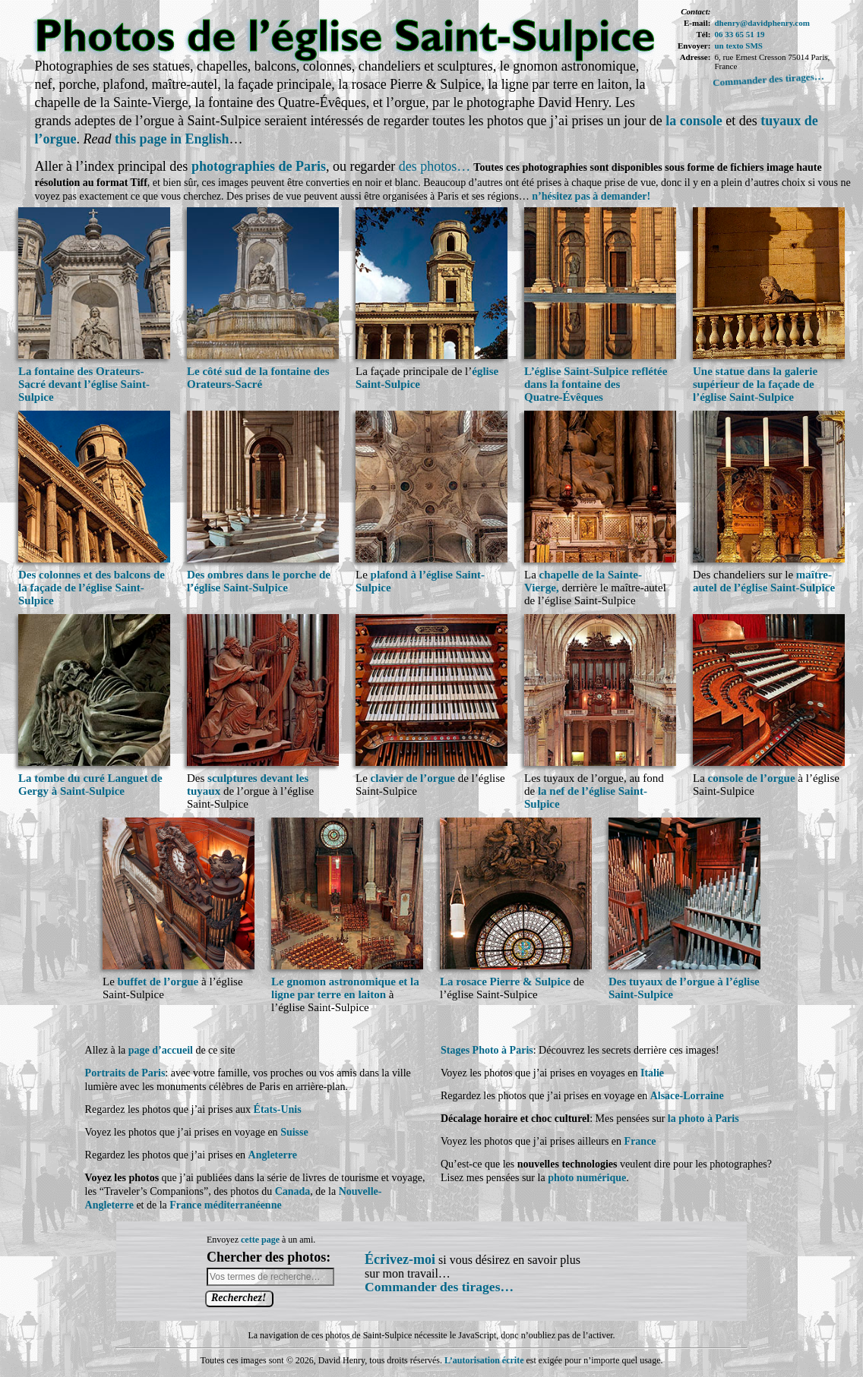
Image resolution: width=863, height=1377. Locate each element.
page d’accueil (160, 1050)
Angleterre (272, 1155)
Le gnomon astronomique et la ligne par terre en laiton (345, 987)
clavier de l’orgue (413, 778)
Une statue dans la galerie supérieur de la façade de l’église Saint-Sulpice (755, 384)
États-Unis (278, 1109)
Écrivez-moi (400, 1259)
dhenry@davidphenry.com (761, 22)
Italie (652, 1073)
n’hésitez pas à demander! (591, 196)
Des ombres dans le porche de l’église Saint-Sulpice (258, 581)
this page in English (172, 139)
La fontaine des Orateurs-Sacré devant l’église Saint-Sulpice (84, 384)
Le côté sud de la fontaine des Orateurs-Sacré (258, 377)
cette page (260, 1239)
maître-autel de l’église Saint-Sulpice (764, 581)
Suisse (294, 1132)
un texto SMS (738, 45)
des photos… (435, 166)
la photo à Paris (703, 1118)
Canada (293, 1191)
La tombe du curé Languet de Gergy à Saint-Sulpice (90, 784)
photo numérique (587, 1177)
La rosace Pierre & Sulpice (505, 981)
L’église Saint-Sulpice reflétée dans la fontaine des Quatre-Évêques (595, 384)
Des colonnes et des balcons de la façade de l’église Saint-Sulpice (91, 588)
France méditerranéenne (225, 1205)
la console (693, 120)
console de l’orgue (751, 778)
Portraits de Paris (125, 1073)
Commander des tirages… (768, 79)
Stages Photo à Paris (487, 1050)
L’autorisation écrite (484, 1360)
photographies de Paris (258, 166)
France (640, 1141)
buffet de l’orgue (158, 981)
